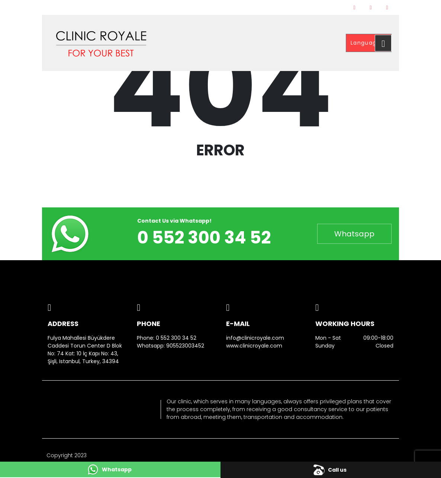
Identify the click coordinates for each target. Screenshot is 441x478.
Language (367, 42)
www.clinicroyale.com (254, 345)
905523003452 (185, 345)
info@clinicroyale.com (255, 338)
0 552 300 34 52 (176, 338)
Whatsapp (354, 234)
